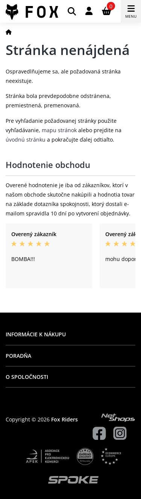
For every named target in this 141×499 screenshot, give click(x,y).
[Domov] (9, 31)
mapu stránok (59, 130)
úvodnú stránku (25, 139)
